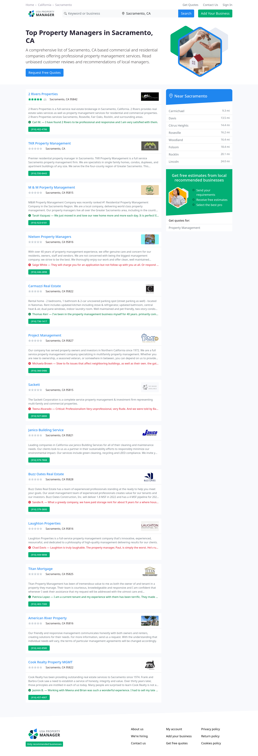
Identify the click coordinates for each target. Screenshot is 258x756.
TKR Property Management (49, 143)
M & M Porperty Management (51, 187)
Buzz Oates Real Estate (46, 474)
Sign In (227, 5)
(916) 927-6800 (39, 416)
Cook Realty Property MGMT (50, 662)
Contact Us (210, 5)
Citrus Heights (199, 125)
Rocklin (199, 154)
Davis (199, 118)
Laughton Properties (44, 523)
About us (137, 729)
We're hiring (139, 736)
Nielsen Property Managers (49, 236)
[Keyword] (91, 13)
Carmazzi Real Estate (44, 286)
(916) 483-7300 (39, 604)
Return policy (210, 736)
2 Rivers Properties (43, 94)
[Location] (149, 13)
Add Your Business (215, 13)
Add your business (179, 736)
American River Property (47, 618)
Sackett (34, 384)
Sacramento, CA (55, 148)
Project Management (44, 335)
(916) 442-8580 (39, 648)
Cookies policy (211, 743)
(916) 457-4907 (39, 697)
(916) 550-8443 (39, 173)
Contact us (138, 743)
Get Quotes (190, 5)
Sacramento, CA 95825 (59, 574)
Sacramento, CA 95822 (59, 291)
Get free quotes (177, 743)
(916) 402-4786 (39, 129)
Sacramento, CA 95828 (59, 479)
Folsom (199, 147)
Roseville (199, 133)
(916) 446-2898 (39, 272)
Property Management (184, 228)
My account (174, 729)
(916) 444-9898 (39, 554)
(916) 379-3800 (39, 509)
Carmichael (199, 111)
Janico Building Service (46, 430)
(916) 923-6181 (39, 222)
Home (30, 5)
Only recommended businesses (44, 744)
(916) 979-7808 (39, 460)
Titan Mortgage (40, 568)
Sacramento (63, 5)
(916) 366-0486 (39, 370)
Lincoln (199, 161)
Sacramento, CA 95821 (59, 435)
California (44, 5)
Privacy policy (210, 729)
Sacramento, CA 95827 (59, 340)
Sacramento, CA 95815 (59, 192)
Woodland (199, 140)
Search (186, 13)
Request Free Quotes (44, 72)
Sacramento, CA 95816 (59, 242)
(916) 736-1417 (39, 321)
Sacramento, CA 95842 (63, 99)
